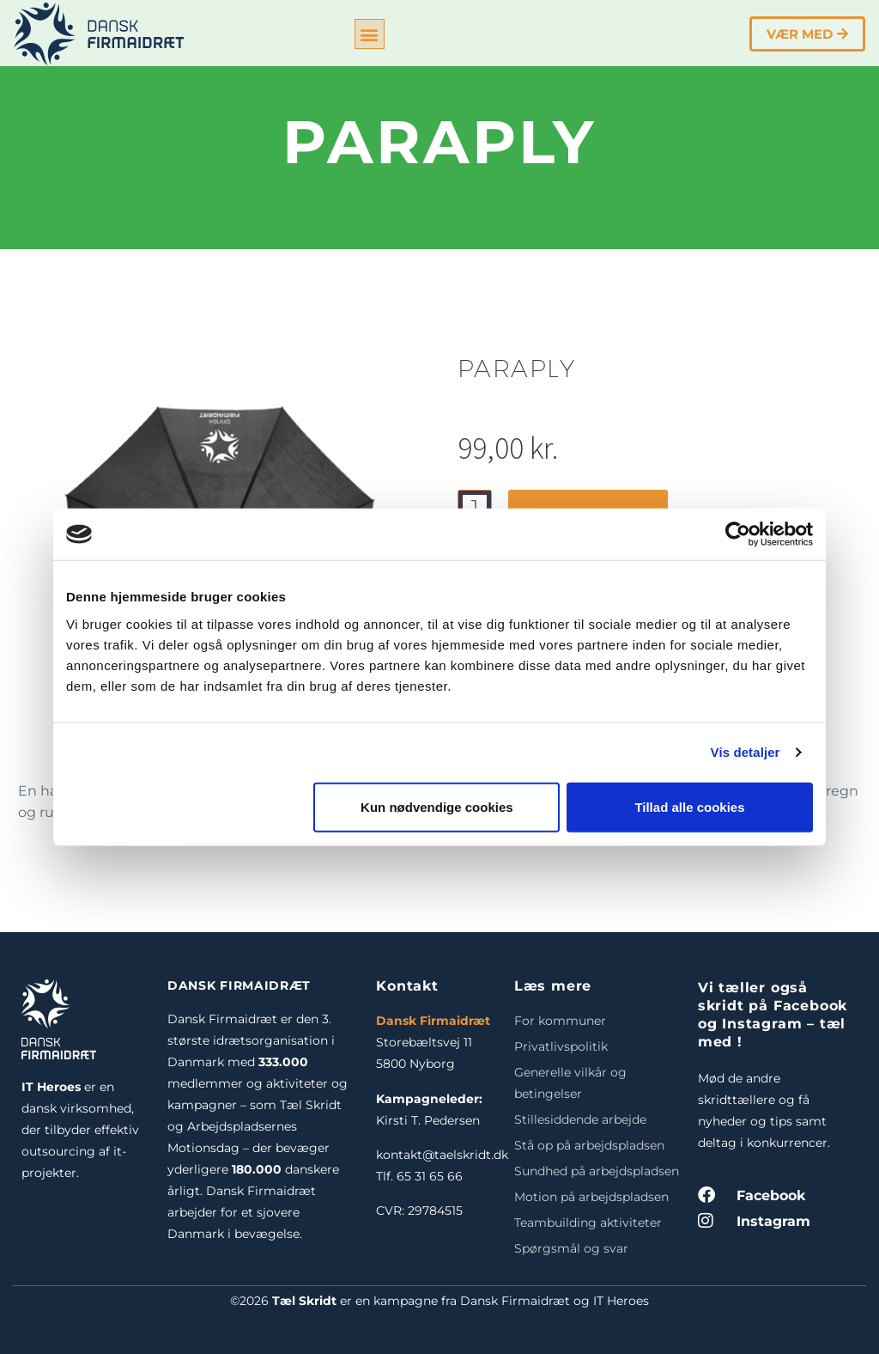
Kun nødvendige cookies (437, 806)
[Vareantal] (474, 507)
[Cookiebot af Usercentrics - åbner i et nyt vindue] (738, 534)
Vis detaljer (745, 752)
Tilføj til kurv (588, 507)
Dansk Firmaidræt (433, 1020)
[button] (370, 34)
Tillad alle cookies (689, 806)
